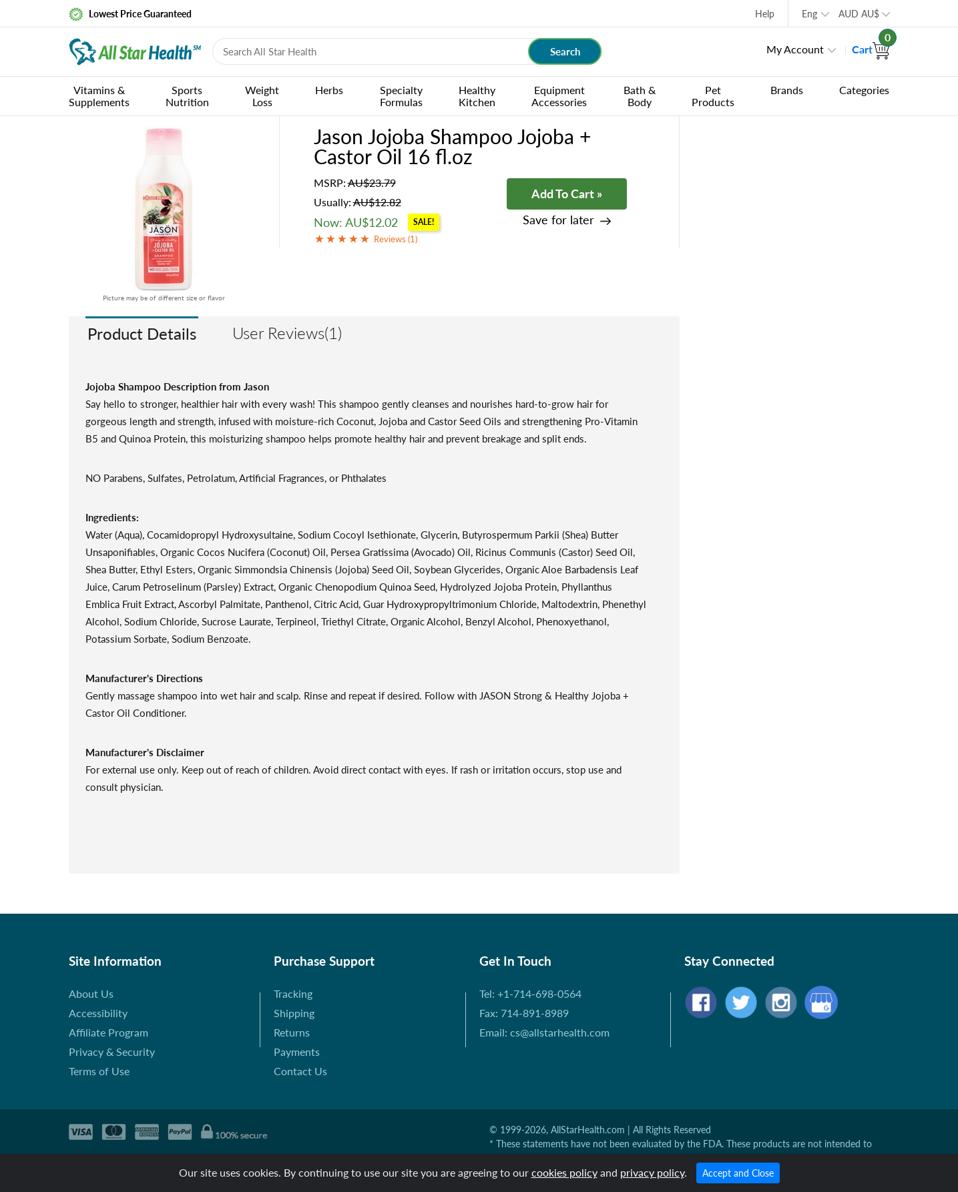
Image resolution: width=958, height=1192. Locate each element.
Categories (864, 89)
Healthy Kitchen (477, 95)
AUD (859, 13)
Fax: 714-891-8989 (524, 1012)
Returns (292, 1032)
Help (764, 13)
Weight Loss (262, 95)
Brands (786, 89)
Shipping (294, 1012)
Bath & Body (640, 95)
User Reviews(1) (287, 332)
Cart (871, 49)
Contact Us (300, 1071)
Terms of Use (99, 1071)
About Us (91, 993)
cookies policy (564, 1172)
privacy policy (652, 1172)
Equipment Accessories (559, 95)
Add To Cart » (566, 193)
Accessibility (98, 1012)
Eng (809, 13)
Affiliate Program (108, 1032)
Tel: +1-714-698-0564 (530, 993)
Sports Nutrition (187, 95)
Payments (297, 1051)
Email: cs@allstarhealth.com (544, 1032)
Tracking (293, 993)
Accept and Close (738, 1173)
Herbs (329, 89)
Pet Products (713, 95)
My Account (795, 49)
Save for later (558, 220)
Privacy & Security (112, 1051)
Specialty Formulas (401, 95)
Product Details (141, 333)
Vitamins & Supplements (99, 95)
